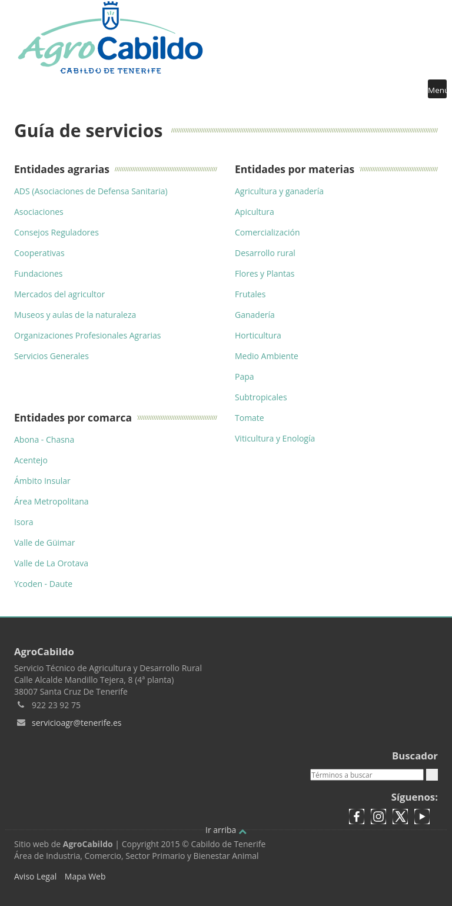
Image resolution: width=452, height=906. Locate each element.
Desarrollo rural (265, 252)
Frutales (250, 294)
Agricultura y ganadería (279, 191)
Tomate (249, 417)
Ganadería (255, 314)
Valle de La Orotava (51, 563)
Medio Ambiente (266, 355)
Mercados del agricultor (59, 294)
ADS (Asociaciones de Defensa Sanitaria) (91, 191)
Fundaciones (38, 273)
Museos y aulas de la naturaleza (75, 314)
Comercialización (267, 232)
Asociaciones (39, 211)
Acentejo (31, 460)
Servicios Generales (51, 355)
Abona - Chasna (44, 439)
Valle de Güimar (44, 542)
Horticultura (258, 335)
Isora (24, 521)
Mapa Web (85, 876)
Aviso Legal (35, 876)
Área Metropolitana (51, 501)
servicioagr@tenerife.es (76, 722)
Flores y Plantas (265, 273)
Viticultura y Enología (275, 438)
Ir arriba (226, 829)
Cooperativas (39, 252)
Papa (244, 376)
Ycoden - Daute (43, 583)
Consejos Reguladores (56, 232)
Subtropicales (261, 397)
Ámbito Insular (42, 480)
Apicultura (254, 211)
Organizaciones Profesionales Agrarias (87, 335)
